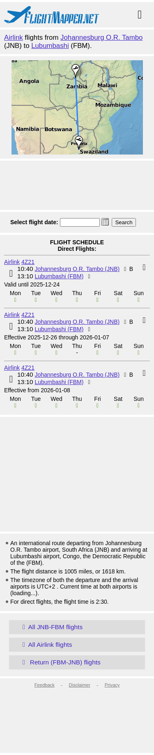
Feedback (44, 684)
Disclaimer (79, 684)
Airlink (13, 37)
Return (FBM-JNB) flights (60, 662)
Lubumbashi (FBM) (58, 276)
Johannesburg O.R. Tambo (101, 37)
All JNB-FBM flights (51, 626)
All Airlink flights (45, 644)
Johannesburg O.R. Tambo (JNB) (77, 269)
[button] (105, 221)
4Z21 (27, 262)
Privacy (112, 684)
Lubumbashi (50, 46)
